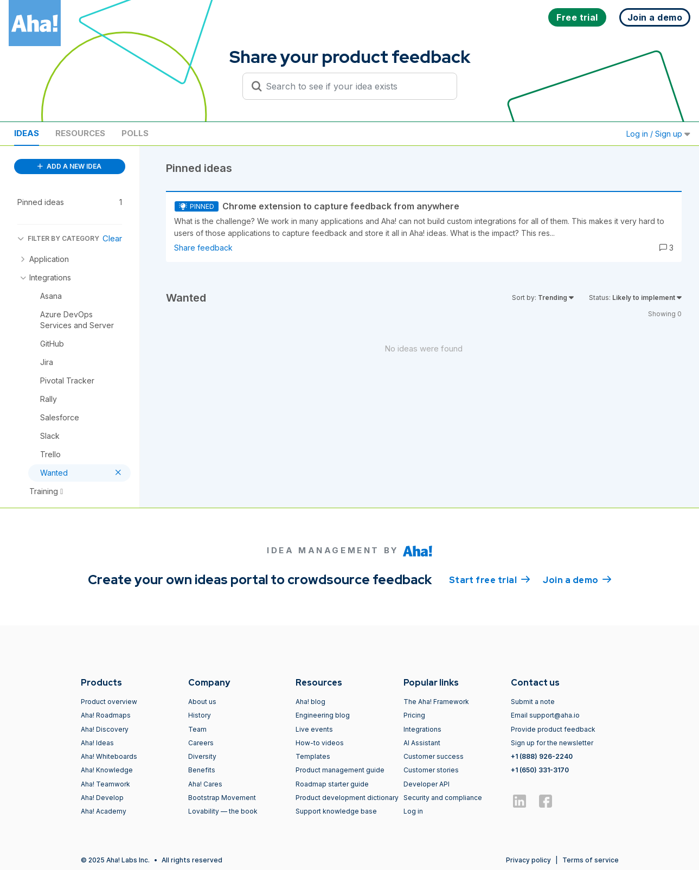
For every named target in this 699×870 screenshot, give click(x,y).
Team (197, 729)
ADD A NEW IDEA (69, 166)
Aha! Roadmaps (106, 715)
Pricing (414, 715)
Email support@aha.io (545, 715)
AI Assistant (421, 743)
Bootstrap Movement (222, 798)
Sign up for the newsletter (552, 743)
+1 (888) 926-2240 (542, 756)
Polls (135, 133)
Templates (313, 756)
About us (202, 702)
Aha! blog (310, 702)
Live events (314, 729)
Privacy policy (528, 860)
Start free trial (489, 579)
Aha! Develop (102, 798)
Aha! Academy (103, 811)
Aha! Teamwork (105, 784)
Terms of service (590, 860)
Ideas (26, 133)
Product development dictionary (347, 798)
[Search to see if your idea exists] (354, 86)
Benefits (201, 770)
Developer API (426, 784)
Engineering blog (323, 715)
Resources (80, 133)
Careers (201, 743)
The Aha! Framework (436, 702)
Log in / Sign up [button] (658, 133)
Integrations (422, 729)
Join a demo (577, 579)
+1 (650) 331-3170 (540, 770)
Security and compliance (442, 798)
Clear (112, 238)
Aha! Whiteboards (109, 756)
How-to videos (320, 743)
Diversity (202, 756)
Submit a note (533, 702)
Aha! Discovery (105, 729)
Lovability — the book (223, 811)
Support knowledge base (336, 811)
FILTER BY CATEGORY (58, 238)
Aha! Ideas (97, 743)
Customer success (433, 756)
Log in (413, 811)
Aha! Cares (205, 784)
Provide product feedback (553, 729)
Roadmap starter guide (332, 784)
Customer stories (431, 770)
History (199, 715)
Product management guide (340, 770)
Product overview (109, 702)
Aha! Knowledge (107, 770)
